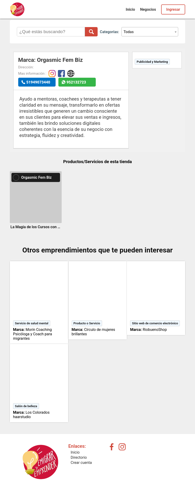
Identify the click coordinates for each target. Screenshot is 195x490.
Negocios (148, 9)
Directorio (79, 457)
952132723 (76, 82)
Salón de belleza (26, 406)
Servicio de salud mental (31, 323)
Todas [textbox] (129, 32)
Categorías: (109, 32)
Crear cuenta (81, 462)
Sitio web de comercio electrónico (155, 323)
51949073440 (38, 82)
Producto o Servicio (87, 323)
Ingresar (173, 9)
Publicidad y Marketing (152, 61)
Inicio (130, 9)
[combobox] (149, 31)
